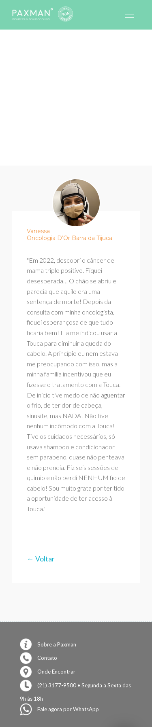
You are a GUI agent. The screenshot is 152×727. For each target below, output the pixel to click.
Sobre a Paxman (48, 644)
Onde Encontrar (47, 671)
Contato (38, 658)
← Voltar (41, 559)
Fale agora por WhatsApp (59, 709)
